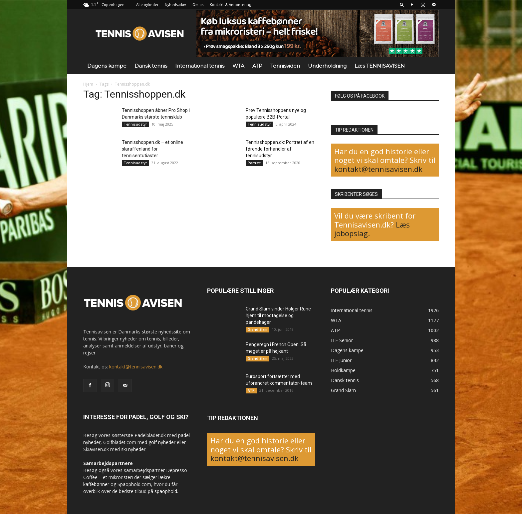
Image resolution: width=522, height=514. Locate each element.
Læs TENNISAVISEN (380, 66)
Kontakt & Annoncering (230, 5)
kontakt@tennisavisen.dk (378, 169)
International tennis (199, 66)
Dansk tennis (150, 66)
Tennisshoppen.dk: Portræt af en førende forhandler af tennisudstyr (280, 149)
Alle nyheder (147, 5)
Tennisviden (285, 66)
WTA (238, 66)
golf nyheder (161, 442)
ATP (257, 66)
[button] (402, 4)
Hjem (88, 84)
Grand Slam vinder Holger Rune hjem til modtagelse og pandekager (278, 315)
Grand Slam (257, 329)
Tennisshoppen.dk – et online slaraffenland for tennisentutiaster (152, 149)
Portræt (254, 163)
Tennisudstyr (135, 124)
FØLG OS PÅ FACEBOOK (360, 96)
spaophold (165, 491)
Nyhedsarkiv (175, 5)
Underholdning (327, 66)
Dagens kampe (107, 66)
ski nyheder (133, 449)
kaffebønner (96, 484)
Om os (197, 5)
